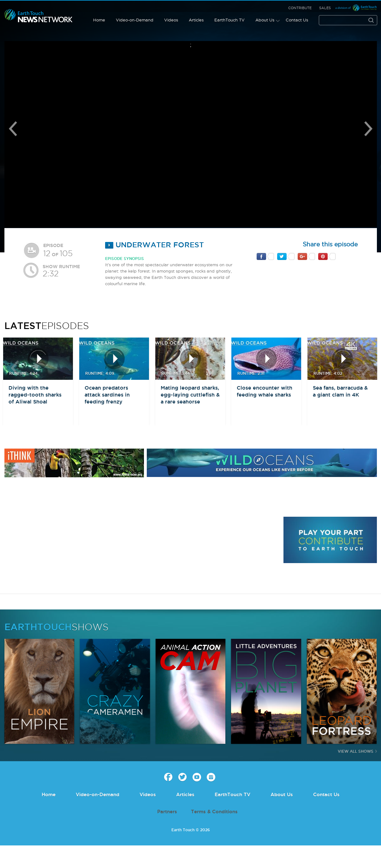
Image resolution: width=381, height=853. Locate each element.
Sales (325, 8)
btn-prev (15, 367)
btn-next (366, 367)
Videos (171, 20)
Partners (167, 811)
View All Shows (355, 751)
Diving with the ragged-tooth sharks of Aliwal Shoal (35, 394)
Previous (13, 128)
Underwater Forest (154, 245)
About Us (264, 20)
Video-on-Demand (134, 20)
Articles (196, 20)
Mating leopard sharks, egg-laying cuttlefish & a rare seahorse (190, 394)
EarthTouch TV (229, 20)
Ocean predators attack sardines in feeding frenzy (107, 394)
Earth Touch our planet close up (38, 16)
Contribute (300, 8)
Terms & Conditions (214, 811)
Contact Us (297, 20)
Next (368, 128)
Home (99, 20)
